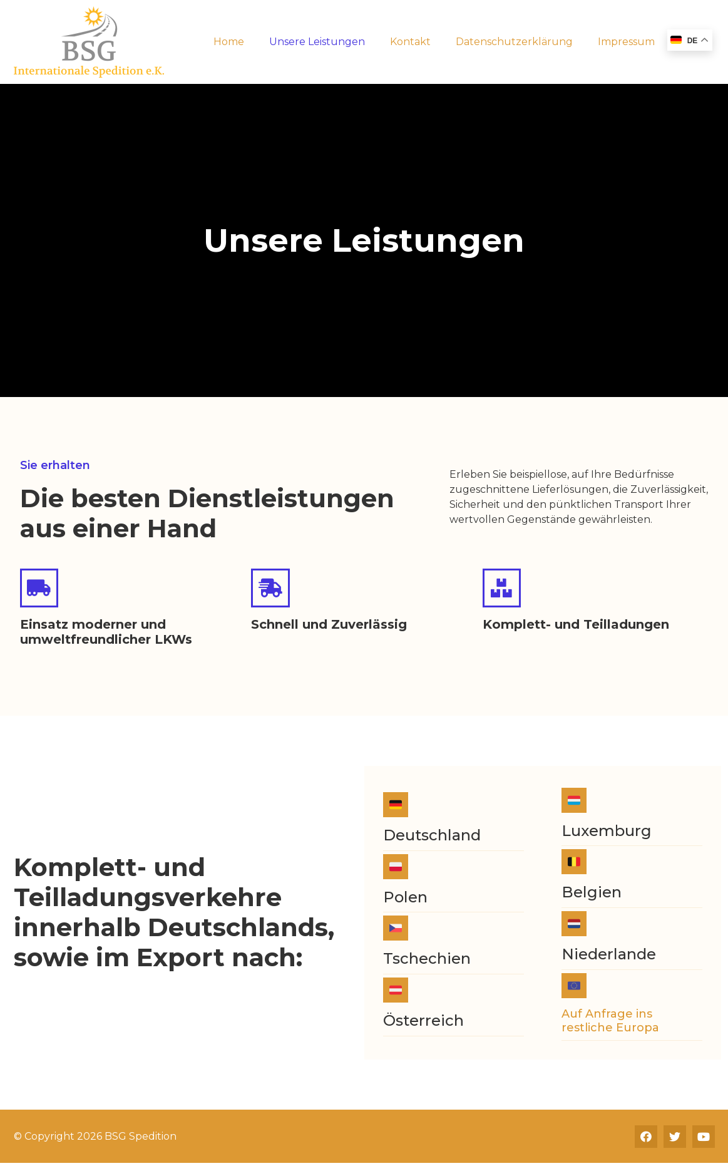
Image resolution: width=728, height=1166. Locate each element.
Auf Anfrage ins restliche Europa (610, 1023)
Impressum (626, 42)
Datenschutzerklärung (514, 42)
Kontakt (410, 42)
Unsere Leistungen (317, 42)
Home (228, 42)
